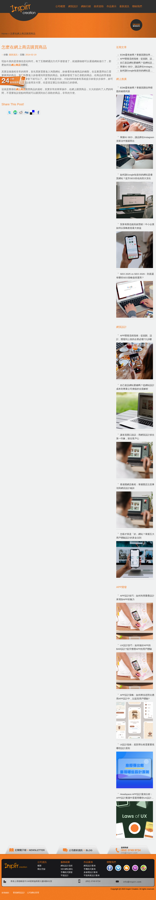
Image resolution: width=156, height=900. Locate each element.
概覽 (39, 866)
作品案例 (88, 862)
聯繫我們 (111, 862)
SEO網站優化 (67, 869)
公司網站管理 (33, 892)
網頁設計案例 (90, 866)
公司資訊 (42, 862)
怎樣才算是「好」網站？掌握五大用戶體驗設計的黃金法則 (135, 536)
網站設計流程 (67, 866)
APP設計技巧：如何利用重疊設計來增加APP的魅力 (135, 597)
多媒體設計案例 (91, 872)
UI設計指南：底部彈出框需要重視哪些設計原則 (135, 746)
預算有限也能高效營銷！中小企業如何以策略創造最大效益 (135, 226)
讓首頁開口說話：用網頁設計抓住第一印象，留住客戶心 (135, 436)
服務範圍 (65, 862)
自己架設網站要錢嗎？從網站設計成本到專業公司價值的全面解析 (135, 387)
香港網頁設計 (19, 892)
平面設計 (65, 875)
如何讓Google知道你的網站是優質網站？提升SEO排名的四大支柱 (134, 176)
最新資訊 (13, 54)
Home (5, 33)
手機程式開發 (67, 872)
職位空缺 (41, 869)
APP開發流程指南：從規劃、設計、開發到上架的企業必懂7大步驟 (134, 337)
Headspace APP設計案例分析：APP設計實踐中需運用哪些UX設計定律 (135, 796)
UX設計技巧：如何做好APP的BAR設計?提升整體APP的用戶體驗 (134, 647)
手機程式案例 (90, 869)
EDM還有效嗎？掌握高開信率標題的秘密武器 (134, 89)
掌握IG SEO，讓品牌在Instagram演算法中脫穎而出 (135, 139)
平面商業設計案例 (91, 875)
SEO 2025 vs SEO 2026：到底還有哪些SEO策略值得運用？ (135, 276)
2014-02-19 (30, 54)
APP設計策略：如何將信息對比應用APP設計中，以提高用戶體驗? (135, 697)
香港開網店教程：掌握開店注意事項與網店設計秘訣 (135, 486)
